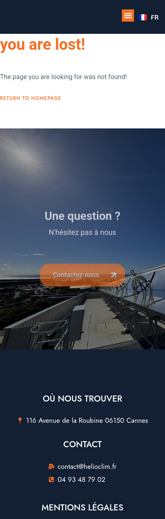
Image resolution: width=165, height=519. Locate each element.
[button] (128, 15)
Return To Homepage (31, 98)
